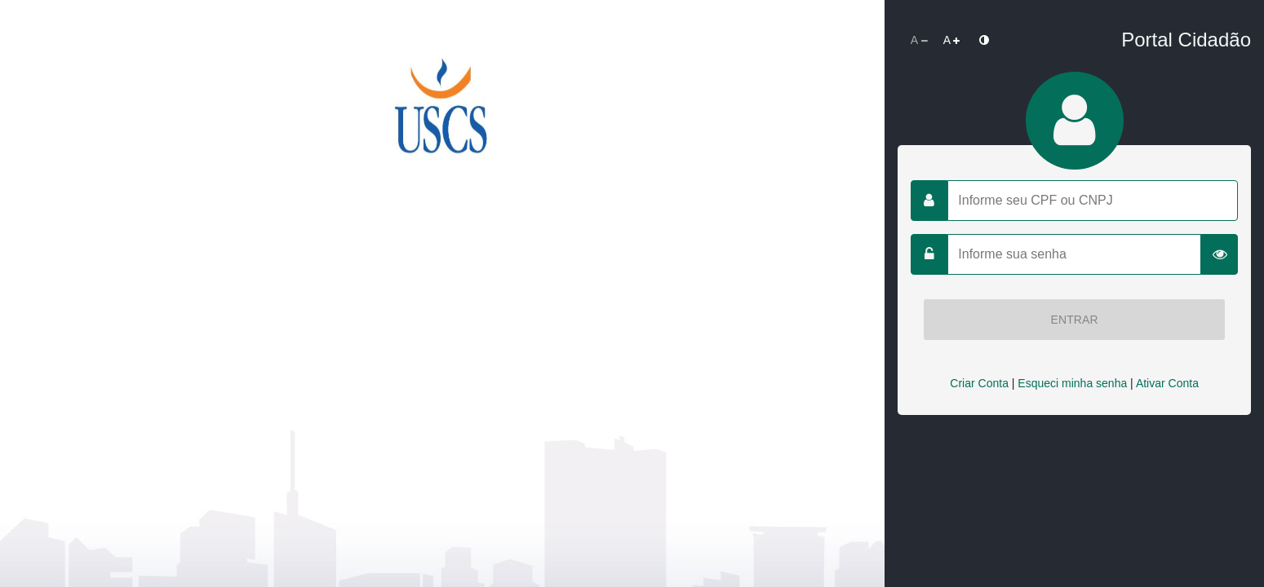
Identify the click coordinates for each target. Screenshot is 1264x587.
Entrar (1074, 319)
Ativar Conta (1167, 383)
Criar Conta (979, 383)
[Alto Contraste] (984, 40)
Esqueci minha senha (1072, 383)
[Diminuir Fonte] (919, 40)
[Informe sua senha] (1074, 254)
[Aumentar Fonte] (951, 40)
